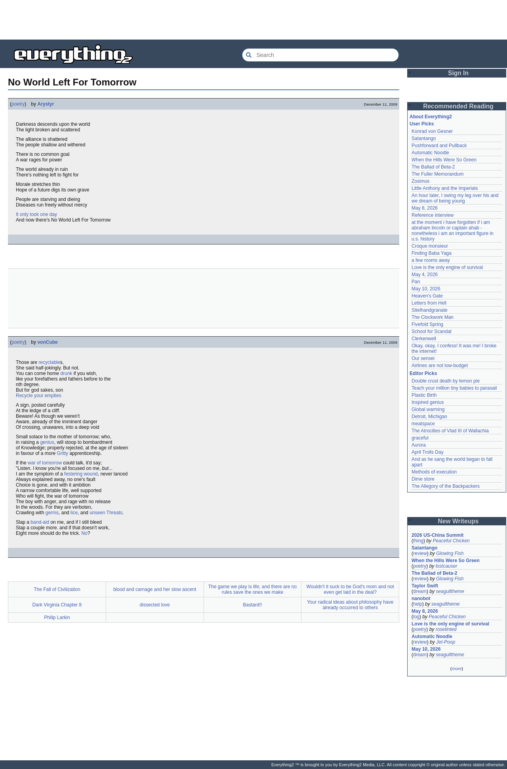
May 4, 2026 (425, 274)
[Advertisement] (253, 20)
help (417, 604)
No (84, 533)
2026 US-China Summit (437, 535)
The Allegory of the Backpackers (446, 486)
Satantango (424, 138)
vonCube (47, 342)
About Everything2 (431, 116)
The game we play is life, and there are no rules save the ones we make (252, 589)
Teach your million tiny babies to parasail (454, 388)
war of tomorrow (45, 463)
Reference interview (433, 215)
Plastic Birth (424, 395)
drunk (66, 373)
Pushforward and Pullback (439, 145)
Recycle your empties (38, 395)
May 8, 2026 (425, 208)
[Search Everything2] (320, 55)
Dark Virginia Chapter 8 (57, 605)
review (420, 553)
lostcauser (446, 566)
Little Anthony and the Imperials (445, 188)
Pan (416, 281)
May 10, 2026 (426, 289)
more (456, 668)
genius (47, 442)
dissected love (155, 605)
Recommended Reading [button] (458, 106)
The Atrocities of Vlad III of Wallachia (450, 431)
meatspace (423, 423)
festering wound (81, 474)
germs (52, 512)
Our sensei (423, 358)
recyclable (49, 362)
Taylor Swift (425, 586)
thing (418, 541)
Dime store (423, 479)
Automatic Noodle (430, 152)
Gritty (62, 453)
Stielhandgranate (430, 310)
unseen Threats (106, 512)
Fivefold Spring (427, 324)
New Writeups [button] (458, 521)
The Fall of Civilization (57, 589)
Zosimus (420, 181)
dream (420, 591)
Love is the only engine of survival (447, 267)
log (416, 616)
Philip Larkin (57, 617)
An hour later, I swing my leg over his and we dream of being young (455, 198)
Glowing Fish (449, 553)
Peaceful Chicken (451, 541)
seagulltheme (450, 591)
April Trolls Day (428, 452)
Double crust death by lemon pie (446, 381)
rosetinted (446, 629)
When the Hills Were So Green (444, 160)
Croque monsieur (430, 246)
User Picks (422, 124)
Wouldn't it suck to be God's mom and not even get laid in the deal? (350, 589)
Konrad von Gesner (432, 131)
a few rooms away (431, 260)
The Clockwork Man (433, 317)
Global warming (428, 409)
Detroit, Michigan (429, 416)
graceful (420, 438)
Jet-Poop (445, 642)
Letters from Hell (429, 303)
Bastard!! (252, 605)
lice (74, 512)
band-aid (39, 522)
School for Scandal (432, 331)
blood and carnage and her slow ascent (154, 589)
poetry (18, 104)
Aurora (419, 445)
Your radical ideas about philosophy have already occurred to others (350, 604)
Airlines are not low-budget (440, 365)
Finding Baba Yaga (432, 253)
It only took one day (36, 214)
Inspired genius (428, 402)
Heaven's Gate (427, 296)
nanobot (421, 598)
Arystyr (45, 104)
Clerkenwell (424, 338)
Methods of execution (434, 472)
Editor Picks (423, 373)
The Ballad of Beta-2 (433, 167)
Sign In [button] (458, 73)
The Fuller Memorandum (437, 174)
